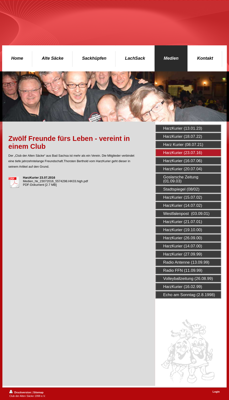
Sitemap (38, 392)
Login (216, 391)
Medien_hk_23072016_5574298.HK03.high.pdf (55, 181)
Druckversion (20, 392)
